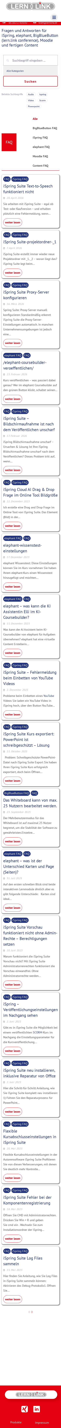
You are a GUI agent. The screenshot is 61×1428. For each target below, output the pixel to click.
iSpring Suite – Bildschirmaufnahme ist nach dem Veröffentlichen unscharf (29, 426)
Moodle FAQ (40, 159)
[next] (32, 1314)
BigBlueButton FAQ (45, 131)
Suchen (30, 84)
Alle (35, 121)
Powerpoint (34, 108)
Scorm (42, 103)
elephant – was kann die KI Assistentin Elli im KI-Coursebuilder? (27, 614)
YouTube (48, 698)
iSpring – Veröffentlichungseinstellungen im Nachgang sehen (30, 1012)
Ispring (42, 97)
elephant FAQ (41, 149)
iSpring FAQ (40, 140)
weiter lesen (12, 225)
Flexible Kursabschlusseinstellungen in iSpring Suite (29, 1139)
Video (31, 103)
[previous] (29, 1314)
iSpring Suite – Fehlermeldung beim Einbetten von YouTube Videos (29, 680)
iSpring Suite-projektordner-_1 (29, 244)
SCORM (37, 1035)
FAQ (6, 181)
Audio (31, 97)
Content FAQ (40, 168)
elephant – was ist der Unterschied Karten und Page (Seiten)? (28, 869)
